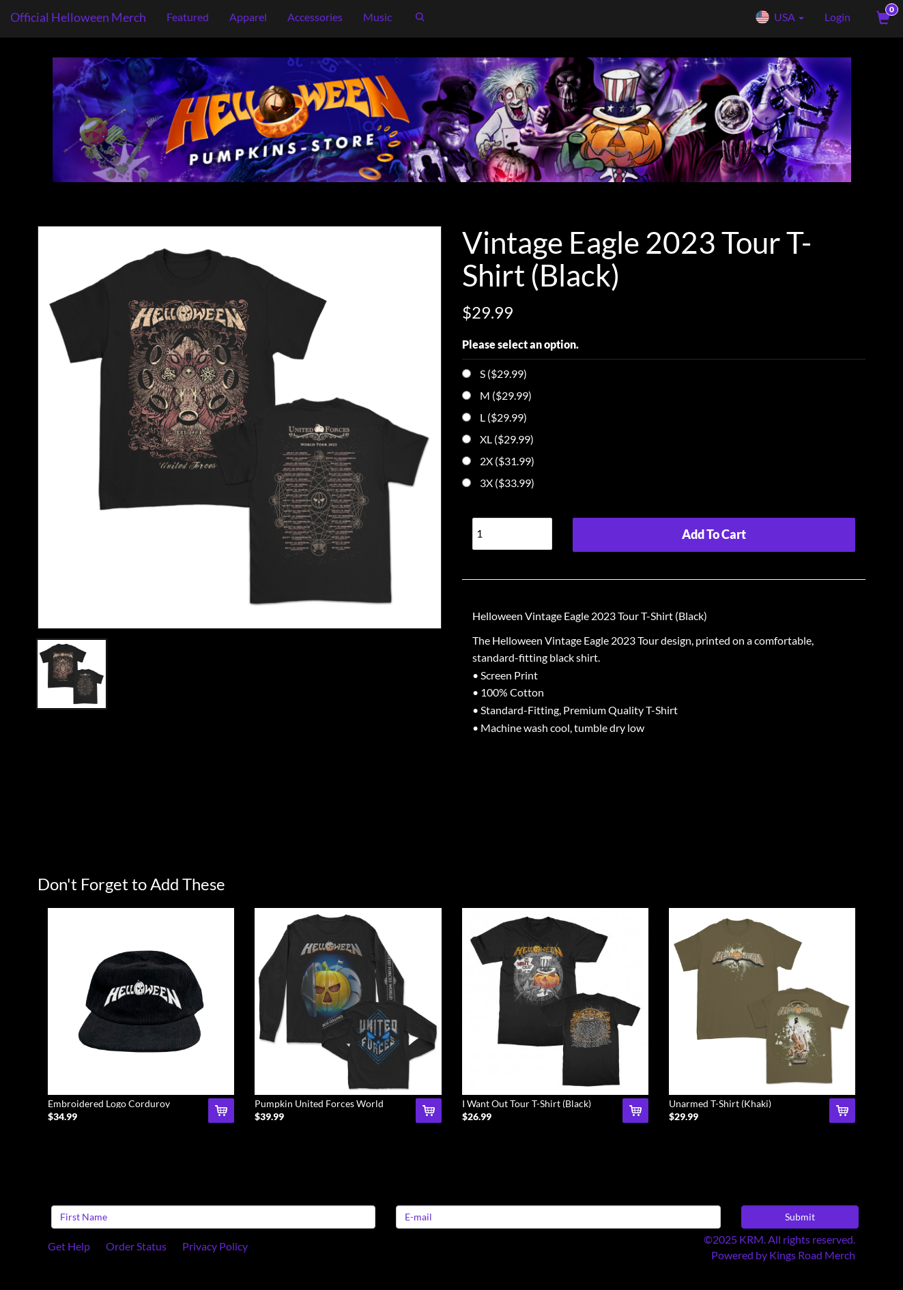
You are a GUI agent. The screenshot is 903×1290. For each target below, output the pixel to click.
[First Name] (213, 1217)
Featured (188, 16)
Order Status (136, 1246)
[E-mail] (558, 1217)
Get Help (69, 1246)
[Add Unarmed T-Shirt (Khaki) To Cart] (842, 1110)
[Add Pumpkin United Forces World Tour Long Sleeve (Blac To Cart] (429, 1110)
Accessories (315, 16)
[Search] (480, 17)
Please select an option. (520, 344)
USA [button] (779, 17)
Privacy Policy (215, 1246)
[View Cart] (882, 17)
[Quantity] (512, 534)
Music (377, 16)
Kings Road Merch (812, 1254)
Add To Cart (714, 534)
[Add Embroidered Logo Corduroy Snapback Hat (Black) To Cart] (221, 1110)
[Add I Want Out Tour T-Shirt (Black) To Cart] (635, 1110)
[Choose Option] (466, 373)
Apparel (248, 16)
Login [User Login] (837, 16)
